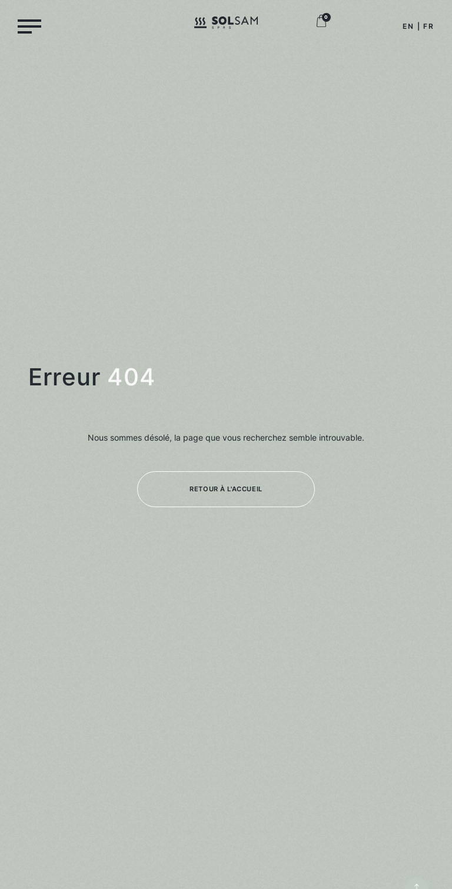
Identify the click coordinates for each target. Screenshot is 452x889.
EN (408, 26)
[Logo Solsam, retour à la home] (226, 24)
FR (428, 26)
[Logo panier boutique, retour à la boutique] (321, 24)
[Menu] (29, 25)
